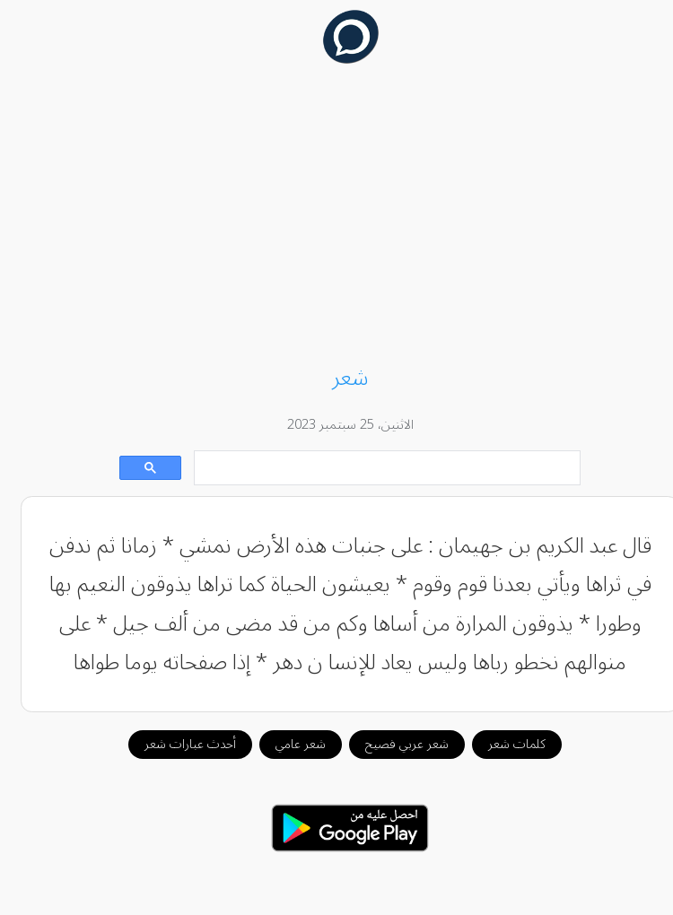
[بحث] (375, 469)
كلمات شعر (503, 744)
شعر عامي (287, 744)
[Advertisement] (337, 217)
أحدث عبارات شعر (177, 744)
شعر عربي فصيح (393, 744)
